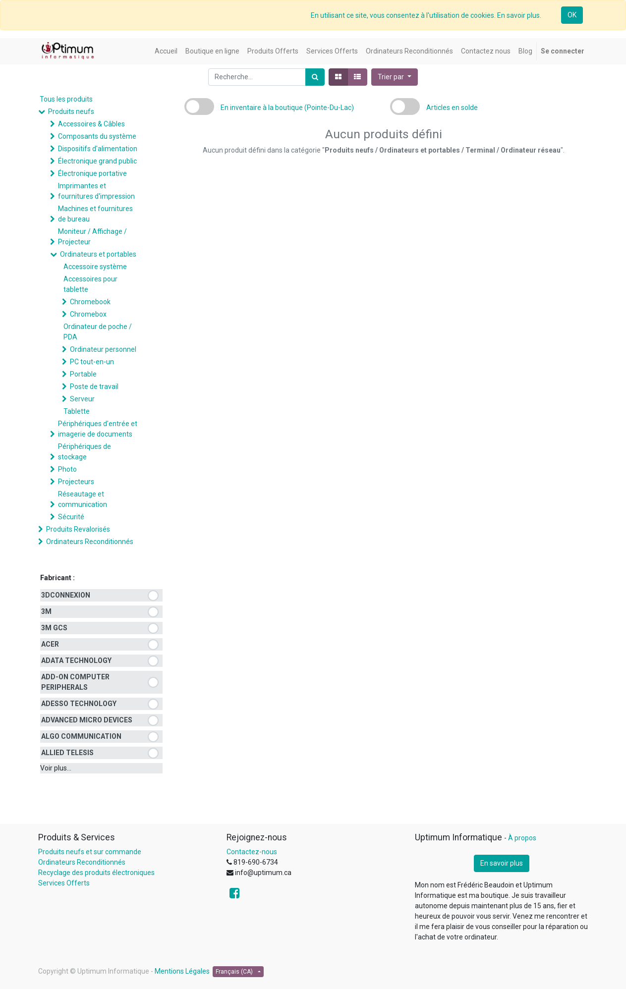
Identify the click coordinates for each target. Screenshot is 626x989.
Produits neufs (71, 111)
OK (572, 15)
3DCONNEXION (65, 595)
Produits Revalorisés (78, 529)
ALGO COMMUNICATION (81, 736)
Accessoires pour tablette (90, 284)
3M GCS (54, 628)
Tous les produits (66, 99)
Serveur (82, 399)
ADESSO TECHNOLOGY (78, 704)
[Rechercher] (315, 77)
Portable (83, 374)
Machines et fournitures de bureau (95, 214)
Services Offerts (64, 883)
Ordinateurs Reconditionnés (89, 542)
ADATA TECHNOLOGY (76, 660)
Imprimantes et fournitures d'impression (96, 191)
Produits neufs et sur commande (89, 852)
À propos (522, 838)
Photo (67, 469)
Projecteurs (76, 482)
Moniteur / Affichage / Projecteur (92, 236)
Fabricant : (57, 578)
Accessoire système (95, 267)
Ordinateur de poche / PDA (97, 332)
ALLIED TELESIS (67, 753)
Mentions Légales (182, 971)
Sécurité (71, 517)
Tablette (76, 411)
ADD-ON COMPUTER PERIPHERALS (75, 682)
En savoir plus (501, 863)
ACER (50, 644)
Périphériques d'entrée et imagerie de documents (97, 429)
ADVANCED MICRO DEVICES (86, 720)
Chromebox (88, 314)
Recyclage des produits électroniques (96, 873)
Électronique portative (92, 173)
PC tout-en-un (92, 362)
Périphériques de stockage (84, 451)
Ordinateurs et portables (98, 254)
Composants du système (97, 136)
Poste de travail (94, 386)
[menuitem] (166, 51)
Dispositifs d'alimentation (97, 149)
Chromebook (90, 302)
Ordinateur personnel (103, 349)
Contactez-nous (252, 852)
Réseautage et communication (82, 499)
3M (46, 611)
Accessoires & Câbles (91, 124)
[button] (394, 77)
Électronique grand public (97, 161)
